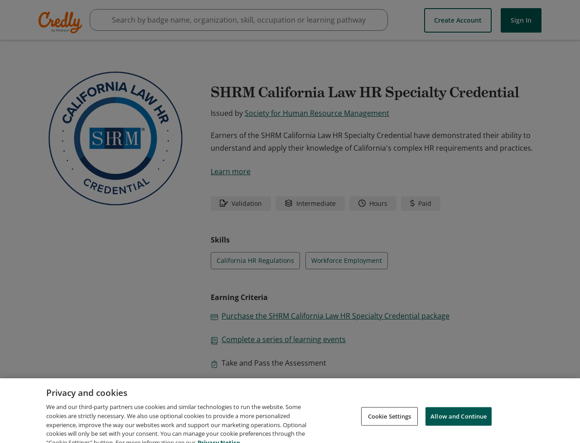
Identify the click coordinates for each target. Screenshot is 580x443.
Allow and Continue (458, 425)
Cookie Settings (389, 425)
